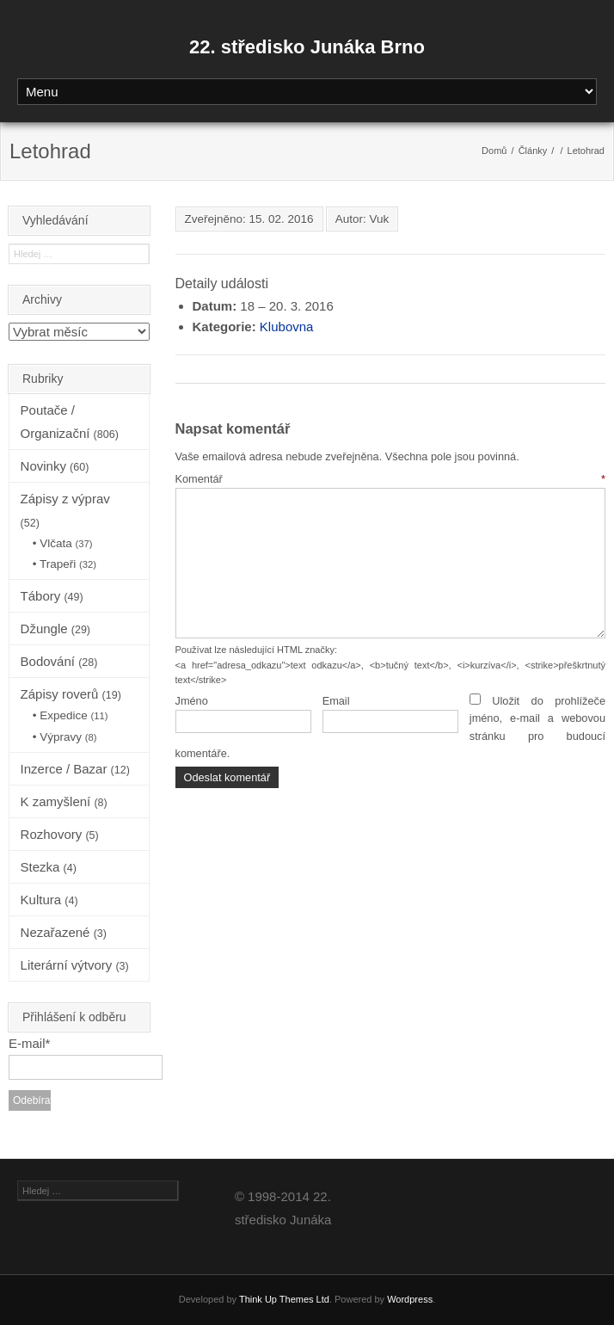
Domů (494, 150)
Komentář (390, 478)
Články (533, 150)
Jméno (191, 700)
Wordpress (410, 1299)
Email (336, 700)
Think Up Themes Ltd (284, 1299)
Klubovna (287, 326)
